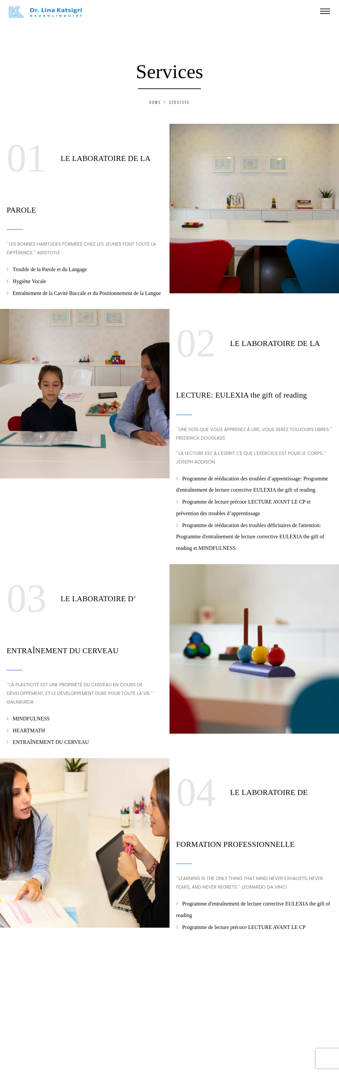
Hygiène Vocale (28, 281)
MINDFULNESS (30, 718)
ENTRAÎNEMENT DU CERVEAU (50, 742)
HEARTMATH (28, 730)
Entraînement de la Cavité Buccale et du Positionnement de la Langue (86, 293)
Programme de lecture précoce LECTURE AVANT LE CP (243, 927)
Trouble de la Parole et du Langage (49, 269)
